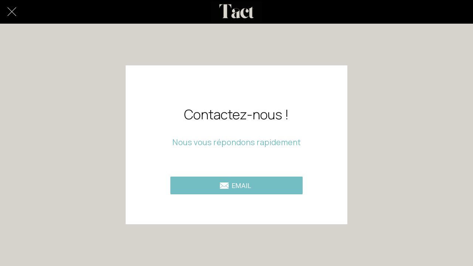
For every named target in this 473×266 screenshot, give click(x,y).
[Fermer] (11, 11)
